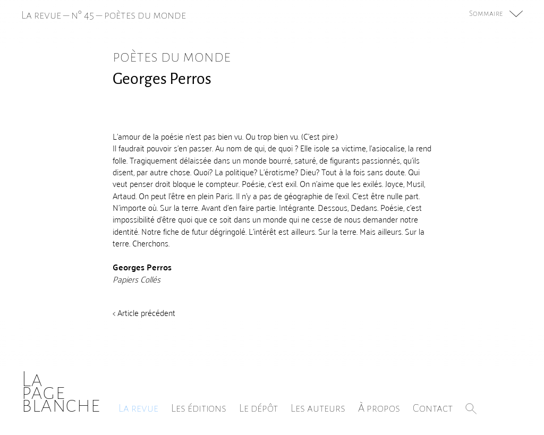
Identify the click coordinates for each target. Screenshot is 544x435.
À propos (379, 408)
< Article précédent (144, 312)
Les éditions (198, 408)
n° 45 (82, 15)
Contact (433, 408)
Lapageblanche (60, 391)
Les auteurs (318, 408)
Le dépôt (258, 408)
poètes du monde (145, 15)
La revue (138, 408)
